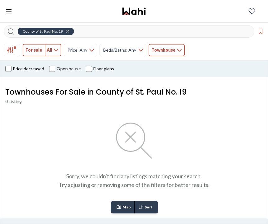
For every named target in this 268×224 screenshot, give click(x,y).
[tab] (12, 50)
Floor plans (100, 69)
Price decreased (24, 69)
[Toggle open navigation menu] (8, 11)
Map (123, 207)
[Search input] (133, 31)
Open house (65, 69)
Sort (145, 207)
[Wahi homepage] (134, 11)
